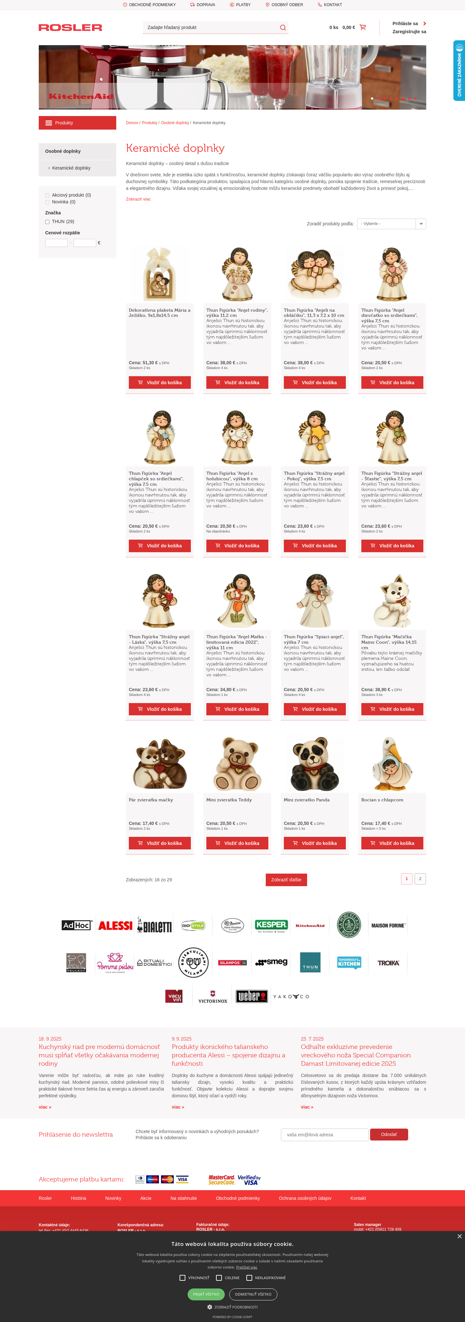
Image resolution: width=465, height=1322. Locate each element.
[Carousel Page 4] (390, 98)
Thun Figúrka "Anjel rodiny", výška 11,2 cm (237, 312)
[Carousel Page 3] (384, 98)
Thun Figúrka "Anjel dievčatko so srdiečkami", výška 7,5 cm (389, 315)
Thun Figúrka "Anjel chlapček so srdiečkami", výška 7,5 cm (156, 478)
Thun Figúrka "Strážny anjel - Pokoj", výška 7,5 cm (314, 475)
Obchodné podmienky (152, 5)
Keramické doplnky (209, 123)
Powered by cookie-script (233, 1317)
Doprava (206, 5)
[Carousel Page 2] (378, 98)
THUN (59, 222)
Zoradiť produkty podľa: (330, 223)
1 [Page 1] (407, 878)
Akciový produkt (68, 195)
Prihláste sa (405, 23)
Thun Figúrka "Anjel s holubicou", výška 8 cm (232, 475)
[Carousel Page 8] (415, 98)
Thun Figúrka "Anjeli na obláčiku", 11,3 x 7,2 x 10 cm (314, 312)
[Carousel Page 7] (409, 98)
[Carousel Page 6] (403, 98)
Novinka (60, 202)
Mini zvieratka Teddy (229, 799)
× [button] (459, 1236)
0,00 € (349, 27)
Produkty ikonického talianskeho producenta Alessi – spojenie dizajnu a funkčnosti (228, 1055)
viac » (45, 1107)
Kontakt (333, 5)
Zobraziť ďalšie (286, 879)
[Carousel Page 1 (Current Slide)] (372, 98)
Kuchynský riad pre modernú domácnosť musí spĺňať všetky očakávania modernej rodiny (99, 1055)
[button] (232, 1307)
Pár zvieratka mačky (151, 799)
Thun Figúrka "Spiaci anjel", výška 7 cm (314, 639)
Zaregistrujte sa (409, 31)
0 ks (334, 27)
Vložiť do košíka (164, 382)
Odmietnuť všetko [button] (253, 1294)
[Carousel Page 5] (397, 98)
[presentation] (330, 1155)
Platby (243, 5)
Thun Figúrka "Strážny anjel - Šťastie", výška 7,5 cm (391, 475)
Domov (132, 123)
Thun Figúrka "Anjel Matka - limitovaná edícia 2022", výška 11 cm (236, 642)
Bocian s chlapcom (382, 799)
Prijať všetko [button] (206, 1294)
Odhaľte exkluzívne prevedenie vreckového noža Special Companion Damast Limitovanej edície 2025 (356, 1055)
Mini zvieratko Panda (307, 799)
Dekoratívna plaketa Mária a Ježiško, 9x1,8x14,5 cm (160, 312)
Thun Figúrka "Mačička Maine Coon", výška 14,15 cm (389, 642)
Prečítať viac (246, 1267)
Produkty (59, 122)
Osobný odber (287, 5)
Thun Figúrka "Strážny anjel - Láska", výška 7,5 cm (159, 639)
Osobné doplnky (175, 123)
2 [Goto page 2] (420, 878)
